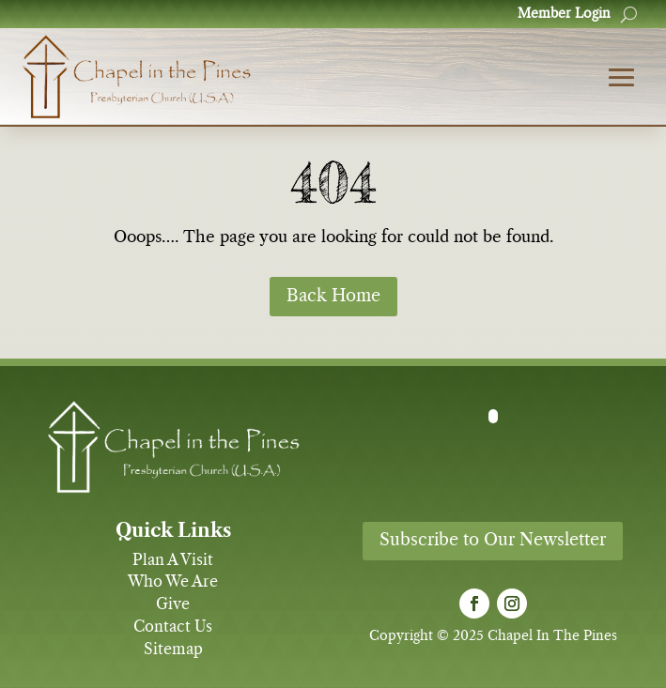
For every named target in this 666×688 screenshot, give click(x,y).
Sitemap (173, 649)
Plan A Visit (172, 560)
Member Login (564, 14)
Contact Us (172, 626)
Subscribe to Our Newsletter (492, 540)
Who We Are (173, 581)
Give (173, 604)
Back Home (333, 296)
